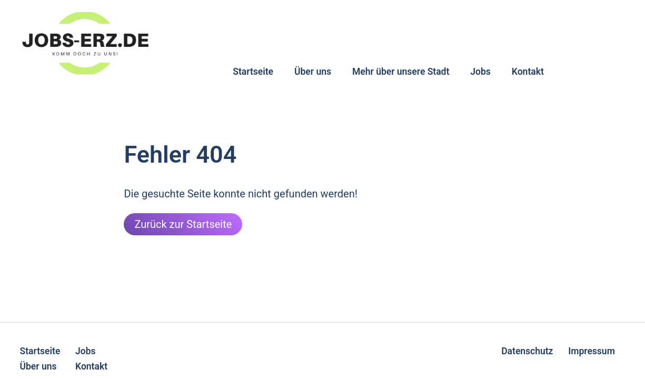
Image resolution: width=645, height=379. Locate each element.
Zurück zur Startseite (183, 224)
